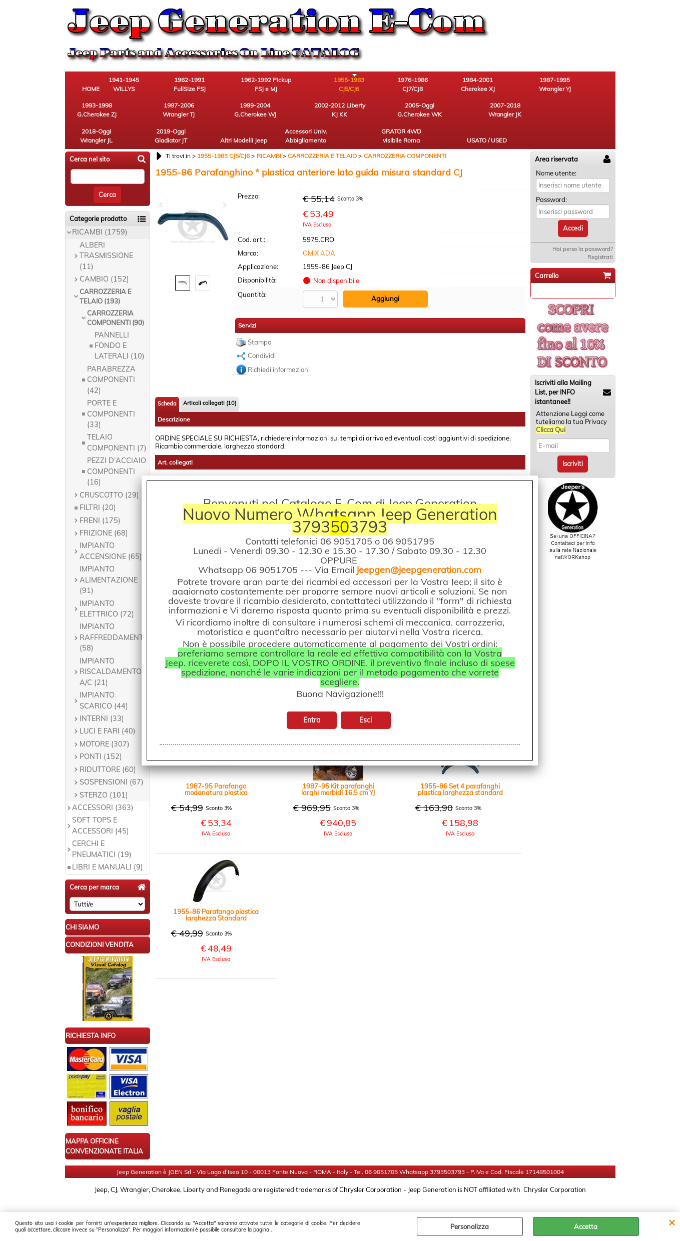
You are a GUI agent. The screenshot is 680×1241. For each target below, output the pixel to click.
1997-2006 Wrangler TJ (588, 85)
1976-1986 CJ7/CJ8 (367, 85)
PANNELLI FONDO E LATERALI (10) (120, 324)
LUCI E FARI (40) (108, 710)
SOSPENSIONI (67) (112, 760)
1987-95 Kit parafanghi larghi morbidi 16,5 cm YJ (338, 767)
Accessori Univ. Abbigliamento (477, 113)
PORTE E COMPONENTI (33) (111, 392)
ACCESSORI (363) (103, 786)
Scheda (167, 381)
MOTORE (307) (105, 722)
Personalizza (469, 1226)
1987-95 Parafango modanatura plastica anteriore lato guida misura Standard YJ (216, 767)
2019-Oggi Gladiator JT (367, 113)
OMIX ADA (319, 232)
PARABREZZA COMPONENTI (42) (111, 358)
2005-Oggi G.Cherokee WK (202, 113)
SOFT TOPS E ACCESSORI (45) (100, 804)
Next (223, 205)
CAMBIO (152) (104, 257)
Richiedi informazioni (279, 348)
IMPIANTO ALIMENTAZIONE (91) (109, 559)
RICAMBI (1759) (100, 211)
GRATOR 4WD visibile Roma (533, 113)
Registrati (600, 235)
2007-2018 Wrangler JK (257, 113)
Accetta (585, 1226)
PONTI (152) (101, 735)
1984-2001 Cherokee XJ (423, 85)
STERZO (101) (104, 773)
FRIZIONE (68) (104, 511)
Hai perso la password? (582, 227)
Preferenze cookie (340, 1207)
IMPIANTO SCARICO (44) (104, 678)
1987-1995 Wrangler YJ (478, 85)
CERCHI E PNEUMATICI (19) (102, 828)
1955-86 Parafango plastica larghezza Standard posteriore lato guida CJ (216, 893)
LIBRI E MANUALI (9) (107, 846)
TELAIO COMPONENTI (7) (117, 421)
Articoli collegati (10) (209, 381)
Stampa (260, 320)
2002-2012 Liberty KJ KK (148, 113)
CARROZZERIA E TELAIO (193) (106, 275)
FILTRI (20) (98, 486)
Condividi (262, 334)
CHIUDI (671, 1222)
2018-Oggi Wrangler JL (312, 113)
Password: (551, 178)
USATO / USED (588, 118)
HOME (92, 90)
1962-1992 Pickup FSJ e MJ (257, 85)
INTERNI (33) (102, 697)
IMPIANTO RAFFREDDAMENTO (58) (114, 616)
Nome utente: (556, 152)
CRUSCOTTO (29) (109, 473)
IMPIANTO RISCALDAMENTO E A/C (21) (114, 650)
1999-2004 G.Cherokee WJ (93, 113)
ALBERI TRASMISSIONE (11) (106, 234)
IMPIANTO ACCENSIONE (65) (111, 530)
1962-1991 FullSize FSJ (203, 85)
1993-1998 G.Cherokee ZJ (532, 85)
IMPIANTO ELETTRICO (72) (107, 587)
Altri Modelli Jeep (422, 113)
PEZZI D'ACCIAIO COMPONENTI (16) (116, 450)
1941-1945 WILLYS (147, 85)
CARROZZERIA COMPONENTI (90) (115, 297)
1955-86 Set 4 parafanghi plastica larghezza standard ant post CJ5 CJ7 (460, 767)
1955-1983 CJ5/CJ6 (312, 85)
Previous (161, 205)
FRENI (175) (100, 499)
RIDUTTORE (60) (108, 748)
